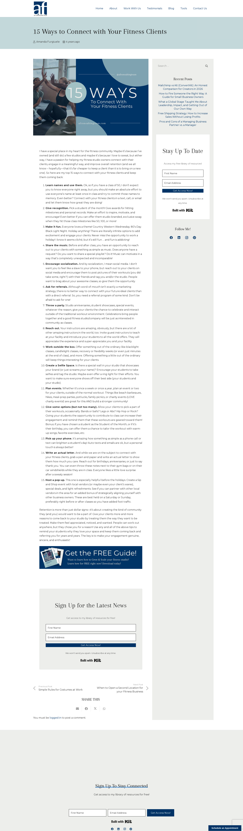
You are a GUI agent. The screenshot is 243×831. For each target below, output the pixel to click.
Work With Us (94, 811)
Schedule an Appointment (225, 828)
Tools (138, 811)
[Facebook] (171, 238)
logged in (55, 717)
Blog (129, 811)
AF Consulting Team (113, 825)
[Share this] (86, 709)
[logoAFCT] (40, 8)
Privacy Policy (171, 811)
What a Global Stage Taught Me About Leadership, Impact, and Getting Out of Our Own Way (182, 105)
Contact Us (152, 811)
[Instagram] (187, 238)
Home (67, 811)
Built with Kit (90, 660)
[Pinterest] (194, 238)
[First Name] (91, 627)
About (78, 811)
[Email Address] (91, 637)
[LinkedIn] (179, 238)
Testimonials (114, 811)
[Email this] (77, 709)
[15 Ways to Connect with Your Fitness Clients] (90, 557)
